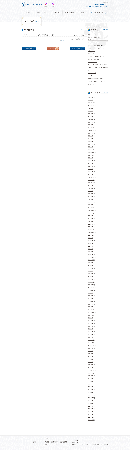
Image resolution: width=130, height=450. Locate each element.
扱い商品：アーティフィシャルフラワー (98, 40)
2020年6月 (90, 243)
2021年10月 (91, 213)
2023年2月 (90, 171)
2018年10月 (91, 287)
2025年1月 (90, 124)
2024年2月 (90, 144)
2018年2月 (90, 304)
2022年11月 (91, 180)
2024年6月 (90, 133)
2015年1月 (90, 395)
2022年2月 (90, 202)
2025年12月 (91, 102)
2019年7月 (90, 265)
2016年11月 (91, 342)
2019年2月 (90, 276)
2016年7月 (90, 353)
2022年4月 (90, 199)
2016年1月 (90, 367)
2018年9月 (90, 290)
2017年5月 (90, 326)
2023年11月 (91, 152)
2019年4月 (90, 271)
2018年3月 (90, 301)
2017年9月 (90, 318)
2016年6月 (90, 356)
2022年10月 (91, 182)
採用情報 (90, 84)
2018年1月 (90, 306)
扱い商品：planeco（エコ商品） (96, 81)
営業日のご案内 (63, 442)
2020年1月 (90, 254)
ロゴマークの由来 (54, 442)
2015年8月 (90, 378)
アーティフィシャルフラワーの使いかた (98, 67)
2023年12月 (91, 149)
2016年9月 (90, 348)
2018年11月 (91, 284)
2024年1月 (90, 147)
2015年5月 (90, 387)
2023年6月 (90, 160)
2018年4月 (90, 298)
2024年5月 (90, 136)
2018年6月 (90, 293)
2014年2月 (90, 414)
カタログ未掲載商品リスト (94, 78)
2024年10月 (91, 130)
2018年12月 (91, 282)
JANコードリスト (92, 62)
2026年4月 (90, 100)
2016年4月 (90, 362)
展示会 (89, 53)
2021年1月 (90, 227)
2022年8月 (90, 188)
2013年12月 (91, 417)
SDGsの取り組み (63, 441)
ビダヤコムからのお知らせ (94, 45)
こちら (62, 40)
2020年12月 (91, 229)
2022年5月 (90, 196)
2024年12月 (91, 127)
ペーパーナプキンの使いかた (95, 48)
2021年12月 (91, 207)
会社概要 (47, 442)
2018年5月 (90, 295)
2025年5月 (90, 116)
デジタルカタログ (36, 442)
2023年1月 (90, 174)
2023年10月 (91, 155)
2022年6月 (90, 193)
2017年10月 (91, 315)
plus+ (89, 75)
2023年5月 (90, 163)
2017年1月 (90, 337)
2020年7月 (90, 240)
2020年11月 (91, 232)
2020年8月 (90, 238)
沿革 (46, 444)
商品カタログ (91, 34)
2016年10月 (91, 345)
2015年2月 (90, 392)
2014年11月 (91, 398)
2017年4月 (90, 329)
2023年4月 (90, 166)
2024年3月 (90, 141)
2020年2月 (90, 251)
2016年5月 (90, 359)
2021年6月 (90, 218)
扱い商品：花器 (92, 73)
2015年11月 (91, 373)
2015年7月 (90, 381)
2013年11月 (91, 420)
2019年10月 (91, 260)
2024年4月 (90, 138)
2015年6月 (90, 384)
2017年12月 (91, 309)
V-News (34, 441)
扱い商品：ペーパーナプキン (95, 56)
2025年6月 (90, 113)
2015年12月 (91, 370)
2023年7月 (90, 158)
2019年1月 (90, 279)
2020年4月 (90, 249)
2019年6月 (90, 268)
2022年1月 (90, 204)
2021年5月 (90, 221)
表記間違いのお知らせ (93, 37)
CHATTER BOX (54, 444)
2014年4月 (90, 411)
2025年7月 (90, 111)
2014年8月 (90, 400)
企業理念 (47, 441)
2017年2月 (90, 334)
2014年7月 (90, 403)
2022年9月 (90, 185)
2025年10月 (91, 105)
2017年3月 (90, 331)
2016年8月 (90, 351)
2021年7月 (90, 216)
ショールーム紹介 (92, 59)
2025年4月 (90, 119)
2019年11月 (91, 257)
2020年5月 (90, 246)
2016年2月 (90, 364)
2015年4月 (90, 389)
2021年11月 (91, 210)
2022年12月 (91, 177)
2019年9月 (90, 262)
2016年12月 (91, 340)
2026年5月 (90, 97)
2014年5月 (90, 409)
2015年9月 (90, 375)
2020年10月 (91, 235)
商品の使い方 (91, 51)
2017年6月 (90, 323)
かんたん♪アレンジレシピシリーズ (96, 64)
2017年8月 (90, 320)
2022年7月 (90, 191)
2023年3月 (90, 169)
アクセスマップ (54, 441)
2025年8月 (90, 108)
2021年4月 (90, 224)
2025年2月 (90, 122)
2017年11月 (91, 312)
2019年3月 (90, 273)
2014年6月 (90, 406)
